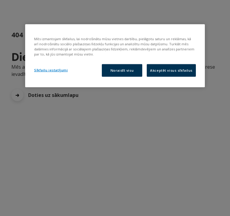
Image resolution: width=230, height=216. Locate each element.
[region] (115, 55)
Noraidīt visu (122, 70)
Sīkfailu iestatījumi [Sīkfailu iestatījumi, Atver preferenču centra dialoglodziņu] (51, 70)
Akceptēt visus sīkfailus (171, 70)
